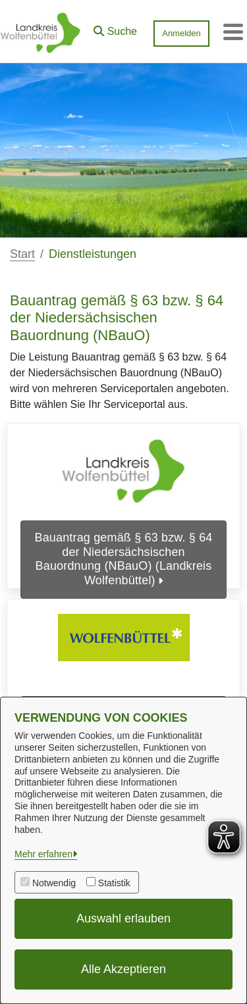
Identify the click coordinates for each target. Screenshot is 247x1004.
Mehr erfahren (43, 854)
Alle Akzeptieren (123, 969)
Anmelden (181, 33)
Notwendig (54, 883)
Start (22, 254)
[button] (115, 28)
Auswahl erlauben (123, 918)
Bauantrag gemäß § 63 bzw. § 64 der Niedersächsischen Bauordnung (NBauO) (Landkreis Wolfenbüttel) (124, 559)
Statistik (114, 883)
